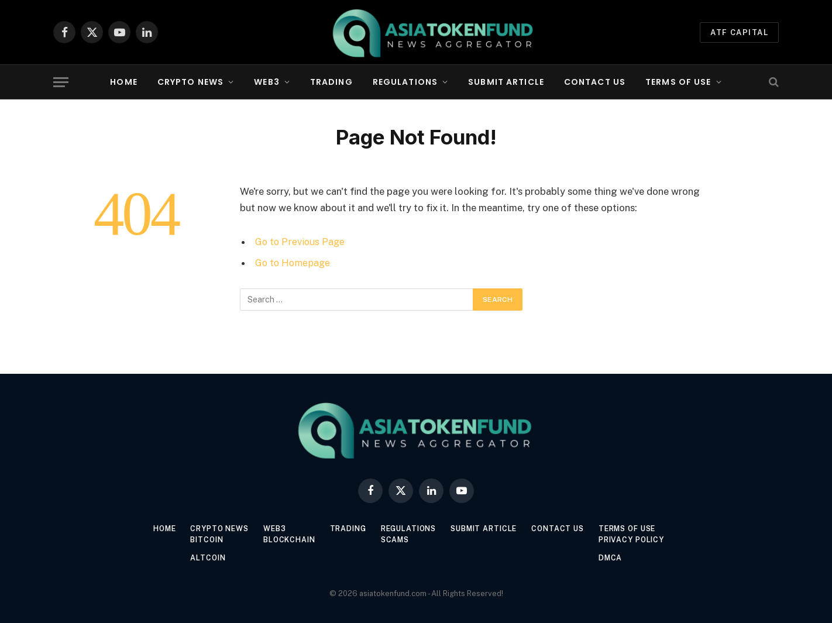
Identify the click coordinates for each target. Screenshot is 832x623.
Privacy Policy (645, 539)
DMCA (622, 557)
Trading (331, 82)
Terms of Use (678, 82)
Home (123, 82)
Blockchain (283, 539)
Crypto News (190, 82)
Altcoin (196, 557)
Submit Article (506, 82)
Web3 (266, 82)
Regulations (405, 82)
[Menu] (60, 82)
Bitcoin (196, 539)
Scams (394, 539)
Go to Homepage (294, 263)
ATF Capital (739, 32)
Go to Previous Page (301, 241)
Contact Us (594, 82)
